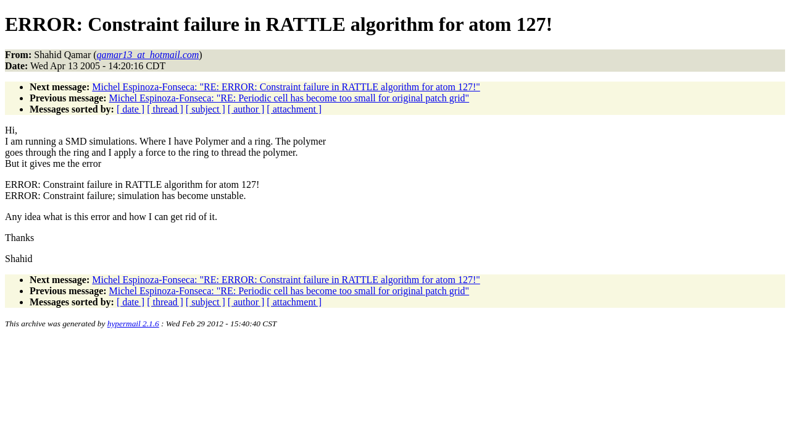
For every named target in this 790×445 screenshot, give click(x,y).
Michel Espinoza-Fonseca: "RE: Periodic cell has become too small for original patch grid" (289, 98)
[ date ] (130, 109)
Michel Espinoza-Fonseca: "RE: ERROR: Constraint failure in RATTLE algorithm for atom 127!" (286, 87)
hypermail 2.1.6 (133, 323)
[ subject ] (205, 109)
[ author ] (246, 109)
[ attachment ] (294, 109)
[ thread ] (165, 109)
